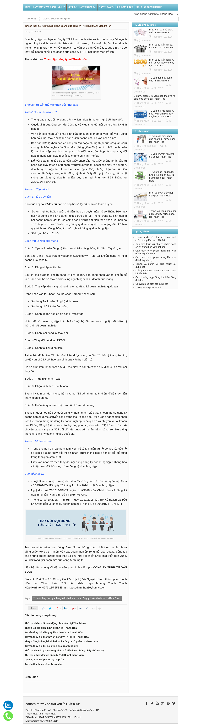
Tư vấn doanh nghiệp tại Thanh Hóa (154, 14)
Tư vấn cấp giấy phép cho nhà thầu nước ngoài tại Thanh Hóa (162, 139)
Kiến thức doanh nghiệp (149, 7)
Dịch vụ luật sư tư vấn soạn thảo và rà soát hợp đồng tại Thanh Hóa (154, 97)
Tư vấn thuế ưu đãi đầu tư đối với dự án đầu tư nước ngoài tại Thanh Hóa (161, 176)
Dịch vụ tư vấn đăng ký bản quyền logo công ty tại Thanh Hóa (161, 62)
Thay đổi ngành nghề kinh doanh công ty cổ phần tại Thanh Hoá (61, 641)
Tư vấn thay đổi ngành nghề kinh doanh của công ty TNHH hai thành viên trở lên (76, 598)
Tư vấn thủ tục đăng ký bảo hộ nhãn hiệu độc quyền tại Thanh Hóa (161, 113)
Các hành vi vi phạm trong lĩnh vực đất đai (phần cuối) (156, 252)
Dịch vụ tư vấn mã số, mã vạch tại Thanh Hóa (161, 46)
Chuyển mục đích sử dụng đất (152, 283)
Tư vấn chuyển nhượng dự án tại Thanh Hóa (161, 155)
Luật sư (72, 7)
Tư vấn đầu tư (106, 7)
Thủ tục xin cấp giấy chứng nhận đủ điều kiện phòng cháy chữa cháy (64, 650)
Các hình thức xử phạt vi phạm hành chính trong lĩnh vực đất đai (156, 245)
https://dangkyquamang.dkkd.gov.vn (67, 255)
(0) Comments (144, 40)
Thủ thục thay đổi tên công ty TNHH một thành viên (54, 655)
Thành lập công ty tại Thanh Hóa (65, 59)
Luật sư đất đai (87, 7)
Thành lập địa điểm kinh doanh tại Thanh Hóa (51, 627)
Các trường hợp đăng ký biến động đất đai (156, 278)
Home (27, 7)
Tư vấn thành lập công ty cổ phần (44, 664)
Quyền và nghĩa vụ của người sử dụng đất (156, 265)
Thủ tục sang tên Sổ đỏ (148, 287)
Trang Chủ (31, 18)
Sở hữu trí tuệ (125, 7)
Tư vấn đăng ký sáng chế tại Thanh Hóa (160, 79)
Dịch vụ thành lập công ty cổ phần (44, 659)
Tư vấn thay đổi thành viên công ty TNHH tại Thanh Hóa (57, 636)
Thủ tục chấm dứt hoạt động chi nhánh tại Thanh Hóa (55, 623)
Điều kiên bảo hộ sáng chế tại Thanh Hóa (161, 31)
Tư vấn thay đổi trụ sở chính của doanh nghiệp (51, 646)
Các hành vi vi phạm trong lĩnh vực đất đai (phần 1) (156, 259)
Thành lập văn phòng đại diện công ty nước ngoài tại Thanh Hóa (162, 214)
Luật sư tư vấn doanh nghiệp (49, 7)
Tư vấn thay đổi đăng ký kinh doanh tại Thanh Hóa (54, 632)
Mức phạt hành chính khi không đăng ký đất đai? (156, 272)
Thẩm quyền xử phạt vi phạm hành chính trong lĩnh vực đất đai (156, 239)
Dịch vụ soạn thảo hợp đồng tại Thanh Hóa (161, 194)
